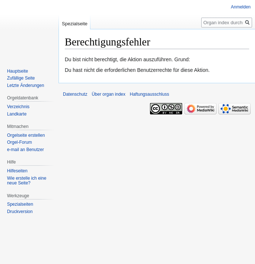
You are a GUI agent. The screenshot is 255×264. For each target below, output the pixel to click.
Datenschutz (75, 94)
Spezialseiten (20, 204)
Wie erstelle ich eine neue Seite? (26, 181)
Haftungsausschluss (149, 94)
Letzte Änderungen (25, 85)
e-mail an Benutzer (25, 149)
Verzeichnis (18, 106)
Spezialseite (74, 23)
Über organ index (108, 94)
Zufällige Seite (21, 78)
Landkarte (16, 114)
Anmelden (241, 7)
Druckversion (20, 211)
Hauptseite (17, 71)
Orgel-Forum (19, 142)
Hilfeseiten (17, 170)
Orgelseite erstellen (26, 135)
